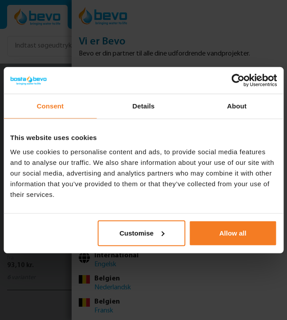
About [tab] (237, 106)
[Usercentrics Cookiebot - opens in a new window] (238, 80)
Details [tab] (144, 106)
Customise (141, 232)
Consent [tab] (50, 106)
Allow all (233, 232)
